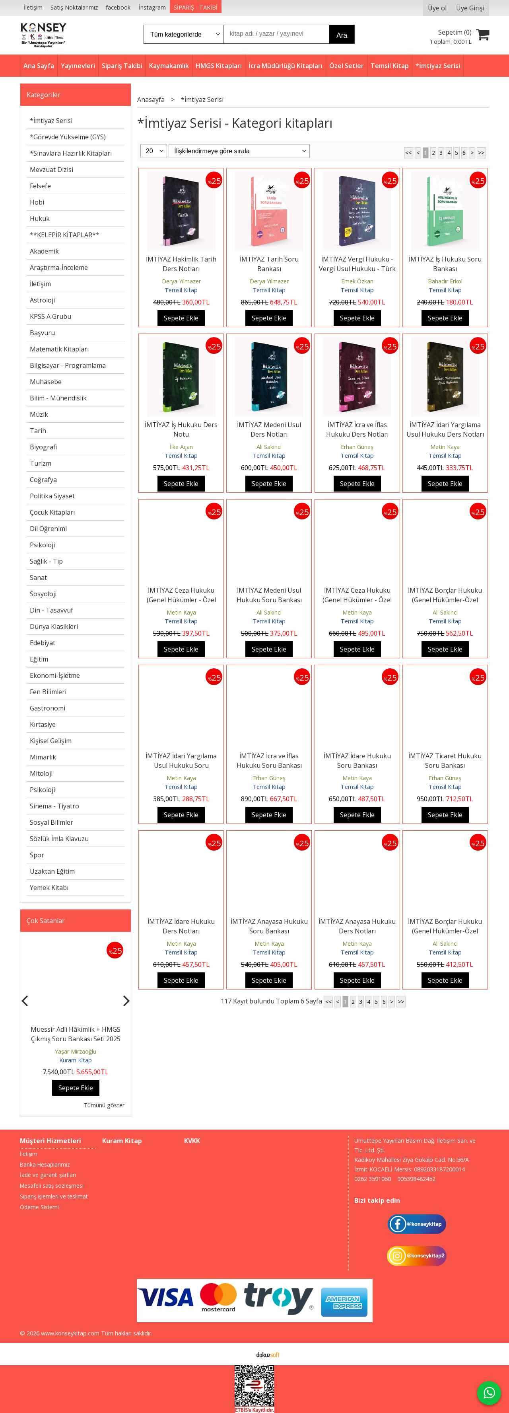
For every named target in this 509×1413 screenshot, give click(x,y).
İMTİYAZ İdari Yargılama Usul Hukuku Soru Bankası (181, 765)
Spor (37, 855)
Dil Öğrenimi (48, 528)
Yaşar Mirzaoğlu (75, 1051)
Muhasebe (46, 381)
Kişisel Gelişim (51, 740)
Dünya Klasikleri (54, 626)
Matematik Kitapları (59, 349)
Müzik (39, 414)
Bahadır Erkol (445, 281)
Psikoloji (42, 545)
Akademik (44, 251)
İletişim (40, 283)
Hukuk (40, 218)
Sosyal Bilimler (51, 822)
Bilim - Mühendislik (58, 398)
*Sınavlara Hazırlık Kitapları (71, 153)
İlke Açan (181, 447)
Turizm (40, 463)
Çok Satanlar (46, 920)
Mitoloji (41, 773)
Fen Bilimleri (48, 691)
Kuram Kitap (75, 1060)
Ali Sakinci (269, 447)
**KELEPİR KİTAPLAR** (64, 234)
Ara (341, 35)
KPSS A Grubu (50, 316)
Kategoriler (43, 94)
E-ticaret (241, 1354)
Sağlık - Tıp (46, 561)
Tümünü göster (104, 1105)
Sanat (38, 577)
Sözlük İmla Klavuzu (59, 838)
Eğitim (39, 659)
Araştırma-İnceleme (59, 267)
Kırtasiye (43, 724)
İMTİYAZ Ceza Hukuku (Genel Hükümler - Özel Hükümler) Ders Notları (357, 600)
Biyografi (43, 447)
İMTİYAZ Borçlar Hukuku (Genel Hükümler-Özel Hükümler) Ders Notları (445, 931)
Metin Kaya (445, 447)
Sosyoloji (43, 593)
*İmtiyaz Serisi (51, 120)
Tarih (38, 430)
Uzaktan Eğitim (52, 871)
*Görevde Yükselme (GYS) (68, 137)
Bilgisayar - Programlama (68, 365)
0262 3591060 (372, 1179)
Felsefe (40, 186)
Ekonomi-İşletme (55, 675)
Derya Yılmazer (181, 281)
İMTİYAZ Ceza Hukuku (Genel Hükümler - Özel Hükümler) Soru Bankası (181, 600)
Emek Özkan (357, 281)
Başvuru (42, 332)
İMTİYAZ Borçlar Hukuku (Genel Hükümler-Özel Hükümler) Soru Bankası (445, 600)
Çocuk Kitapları (52, 512)
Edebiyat (42, 642)
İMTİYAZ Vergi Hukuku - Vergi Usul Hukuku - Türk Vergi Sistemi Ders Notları (357, 269)
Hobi (37, 202)
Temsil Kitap (181, 290)
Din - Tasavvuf (51, 610)
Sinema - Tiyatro (54, 806)
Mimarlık (43, 757)
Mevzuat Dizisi (51, 169)
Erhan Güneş (357, 447)
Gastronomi (47, 708)
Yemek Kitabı (49, 887)
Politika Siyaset (52, 496)
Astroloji (42, 300)
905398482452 (416, 1179)
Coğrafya (43, 479)
